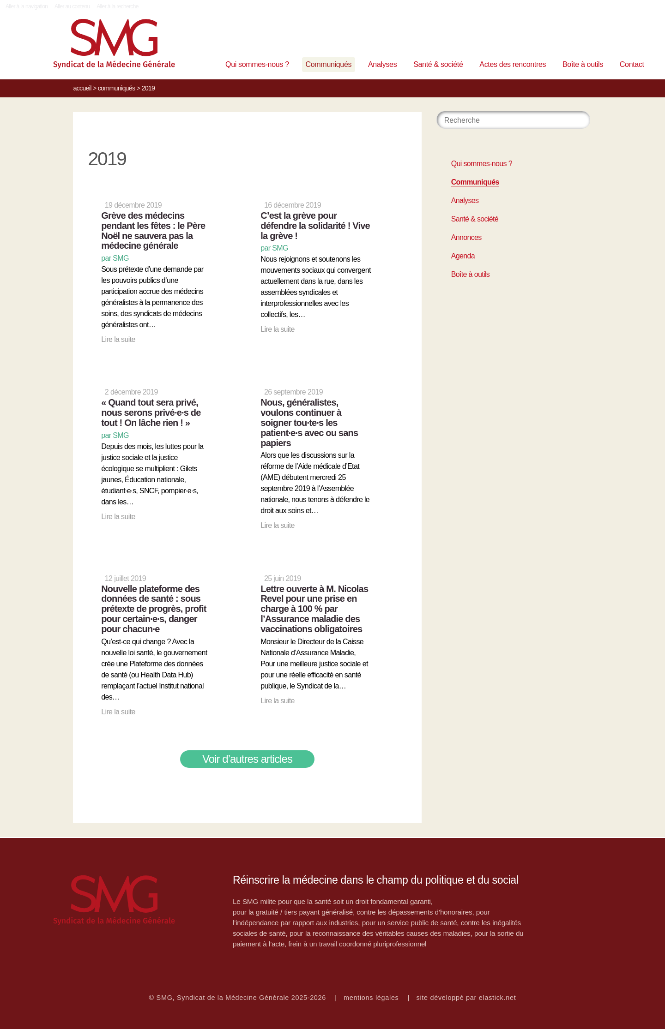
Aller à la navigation (27, 6)
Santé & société (438, 64)
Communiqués (329, 64)
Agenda (463, 256)
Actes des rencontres (512, 64)
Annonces (466, 237)
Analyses (382, 64)
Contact (632, 64)
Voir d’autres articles (247, 759)
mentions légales (371, 997)
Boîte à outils (582, 64)
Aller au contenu (72, 6)
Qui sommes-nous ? (257, 64)
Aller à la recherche (118, 6)
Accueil (82, 88)
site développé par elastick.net (466, 997)
